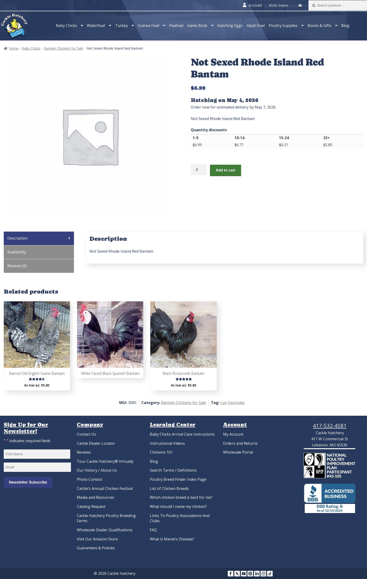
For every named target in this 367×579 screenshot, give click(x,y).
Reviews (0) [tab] (17, 265)
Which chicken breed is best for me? (181, 497)
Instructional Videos (167, 443)
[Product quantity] (199, 170)
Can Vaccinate (232, 402)
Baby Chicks (66, 25)
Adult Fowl (256, 25)
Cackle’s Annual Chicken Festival (105, 488)
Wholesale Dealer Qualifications (104, 529)
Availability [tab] (16, 252)
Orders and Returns (240, 443)
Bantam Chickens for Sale (63, 48)
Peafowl (176, 25)
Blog (345, 25)
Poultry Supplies (283, 25)
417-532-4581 (330, 425)
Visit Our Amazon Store (97, 539)
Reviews (84, 452)
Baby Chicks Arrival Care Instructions (182, 434)
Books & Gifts (319, 25)
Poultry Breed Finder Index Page (178, 479)
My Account (233, 434)
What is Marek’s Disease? (172, 539)
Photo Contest (89, 479)
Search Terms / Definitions (173, 470)
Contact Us (86, 434)
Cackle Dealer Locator (96, 443)
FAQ (153, 529)
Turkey (121, 25)
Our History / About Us (97, 470)
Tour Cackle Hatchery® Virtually (105, 461)
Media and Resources (95, 497)
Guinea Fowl (148, 25)
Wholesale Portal (238, 452)
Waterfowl (96, 25)
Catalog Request (91, 506)
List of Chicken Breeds (169, 488)
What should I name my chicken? (178, 506)
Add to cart (225, 170)
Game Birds (197, 25)
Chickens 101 (161, 452)
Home (13, 48)
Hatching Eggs (230, 25)
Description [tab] (17, 238)
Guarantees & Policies (96, 547)
